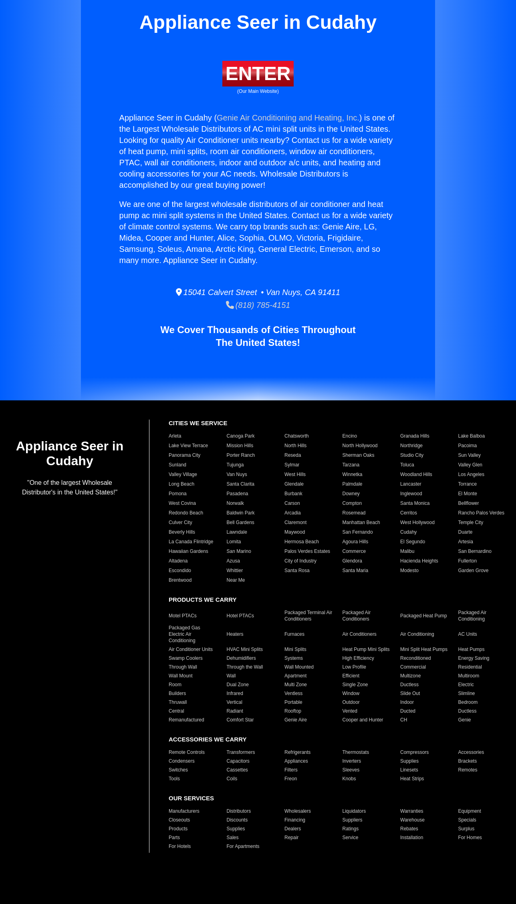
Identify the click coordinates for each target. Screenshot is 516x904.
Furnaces (294, 634)
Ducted (407, 711)
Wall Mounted (299, 667)
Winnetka (353, 474)
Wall (231, 676)
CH (403, 720)
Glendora (352, 561)
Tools (174, 778)
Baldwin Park (241, 513)
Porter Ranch (241, 455)
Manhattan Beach (361, 522)
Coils (232, 778)
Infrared (235, 693)
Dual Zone (238, 684)
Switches (178, 770)
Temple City (471, 522)
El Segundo (412, 541)
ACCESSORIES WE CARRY (207, 739)
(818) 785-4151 (258, 305)
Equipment (469, 811)
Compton (352, 503)
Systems (293, 658)
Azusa (233, 561)
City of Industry (300, 561)
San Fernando (358, 532)
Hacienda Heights (419, 561)
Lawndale (237, 532)
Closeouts (179, 820)
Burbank (293, 493)
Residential (470, 667)
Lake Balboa (471, 436)
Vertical (234, 702)
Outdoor (351, 702)
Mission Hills (240, 445)
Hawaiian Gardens (188, 551)
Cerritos (408, 513)
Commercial (413, 667)
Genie (464, 720)
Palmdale (353, 484)
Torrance (467, 484)
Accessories (471, 752)
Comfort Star (240, 720)
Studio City (411, 455)
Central (176, 711)
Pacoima (467, 445)
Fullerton (467, 561)
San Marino (239, 551)
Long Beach (181, 484)
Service (351, 837)
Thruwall (178, 702)
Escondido (180, 570)
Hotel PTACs (240, 616)
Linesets (409, 770)
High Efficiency (358, 658)
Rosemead (354, 513)
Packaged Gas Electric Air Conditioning (184, 634)
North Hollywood (360, 445)
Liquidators (354, 811)
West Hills (295, 474)
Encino (350, 436)
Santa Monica (414, 503)
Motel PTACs (183, 616)
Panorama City (184, 455)
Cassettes (237, 770)
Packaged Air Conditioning (472, 616)
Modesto (409, 570)
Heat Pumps (471, 649)
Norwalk (235, 503)
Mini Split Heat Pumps (423, 649)
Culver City (180, 522)
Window (351, 693)
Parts (174, 837)
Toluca (407, 465)
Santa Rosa (297, 570)
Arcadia (292, 513)
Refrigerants (297, 752)
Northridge (411, 445)
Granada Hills (414, 436)
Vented (350, 711)
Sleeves (351, 770)
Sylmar (291, 465)
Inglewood (411, 493)
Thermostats (356, 752)
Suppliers (353, 820)
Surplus (466, 829)
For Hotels (180, 846)
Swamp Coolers (186, 658)
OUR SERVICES (191, 798)
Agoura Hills (356, 541)
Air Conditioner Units (191, 649)
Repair (291, 837)
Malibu (407, 551)
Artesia (465, 541)
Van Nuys (237, 474)
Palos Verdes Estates (307, 551)
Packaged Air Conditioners (357, 616)
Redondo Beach (186, 513)
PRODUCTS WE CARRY (202, 599)
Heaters (235, 634)
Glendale (294, 484)
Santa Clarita (240, 484)
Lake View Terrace (188, 445)
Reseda (292, 455)
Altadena (178, 561)
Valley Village (183, 474)
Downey (351, 493)
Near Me (236, 580)
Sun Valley (469, 455)
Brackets (467, 761)
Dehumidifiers (241, 658)
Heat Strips (412, 778)
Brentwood (180, 580)
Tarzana (351, 465)
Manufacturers (184, 811)
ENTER (258, 73)
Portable (293, 702)
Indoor (407, 702)
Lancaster (410, 484)
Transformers (241, 752)
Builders (177, 693)
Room (175, 684)
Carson (292, 503)
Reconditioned (415, 658)
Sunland (177, 465)
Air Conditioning (417, 634)
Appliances (296, 761)
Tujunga (235, 465)
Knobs (349, 778)
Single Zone (355, 684)
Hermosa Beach (301, 541)
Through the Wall (245, 667)
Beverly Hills (182, 532)
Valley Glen (470, 465)
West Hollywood (417, 522)
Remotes (468, 770)
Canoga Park (241, 436)
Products (178, 829)
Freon (290, 778)
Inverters (352, 761)
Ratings (351, 829)
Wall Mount (181, 676)
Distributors (239, 811)
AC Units (467, 634)
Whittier (235, 570)
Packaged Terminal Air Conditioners (308, 616)
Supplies (409, 761)
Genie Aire (295, 720)
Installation (411, 837)
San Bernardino (475, 551)
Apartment (295, 676)
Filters (291, 770)
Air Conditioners (360, 634)
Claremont (295, 522)
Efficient (351, 676)
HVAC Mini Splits (245, 649)
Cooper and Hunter (363, 720)
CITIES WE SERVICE (198, 423)
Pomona (178, 493)
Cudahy (408, 532)
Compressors (414, 752)
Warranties (411, 811)
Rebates (409, 829)
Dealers (292, 829)
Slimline (466, 693)
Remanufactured (186, 720)
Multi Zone (295, 684)
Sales (233, 837)
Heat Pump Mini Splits (366, 649)
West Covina (182, 503)
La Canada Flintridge (191, 541)
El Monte (467, 493)
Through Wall (183, 667)
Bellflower (468, 503)
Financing (294, 820)
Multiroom (469, 676)
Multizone (410, 676)
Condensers (182, 761)
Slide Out (410, 693)
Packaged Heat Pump (423, 616)
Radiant (235, 711)
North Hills (295, 445)
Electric (466, 684)
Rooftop (292, 711)
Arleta (175, 436)
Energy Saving (474, 658)
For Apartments (243, 846)
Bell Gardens (240, 522)
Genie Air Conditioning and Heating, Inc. (288, 117)
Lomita (234, 541)
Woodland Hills (416, 474)
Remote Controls (187, 752)
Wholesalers (297, 811)
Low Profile (354, 667)
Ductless (409, 684)
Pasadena (237, 493)
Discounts (237, 820)
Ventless (293, 693)
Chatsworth (296, 436)
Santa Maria (356, 570)
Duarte (465, 532)
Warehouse (412, 820)
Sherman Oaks (359, 455)
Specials (467, 820)
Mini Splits (295, 649)
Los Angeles (471, 474)
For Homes (470, 837)
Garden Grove (473, 570)
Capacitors (238, 761)
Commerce (354, 551)
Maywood (294, 532)
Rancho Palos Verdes (481, 513)
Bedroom (468, 702)
